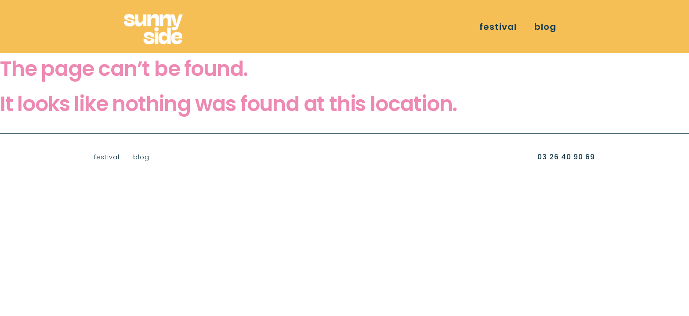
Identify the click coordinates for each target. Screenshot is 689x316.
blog (545, 27)
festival (498, 27)
